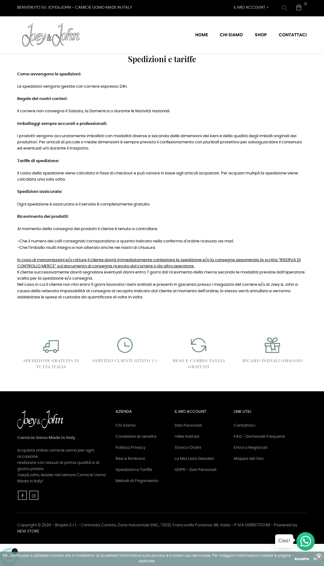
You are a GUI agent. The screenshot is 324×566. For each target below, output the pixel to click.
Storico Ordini (188, 469)
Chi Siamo (126, 447)
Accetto (301, 559)
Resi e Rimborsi (130, 480)
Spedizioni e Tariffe (134, 491)
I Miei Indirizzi (187, 458)
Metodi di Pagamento (137, 502)
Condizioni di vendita (136, 458)
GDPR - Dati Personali (195, 491)
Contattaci (244, 447)
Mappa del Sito (248, 480)
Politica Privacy (130, 469)
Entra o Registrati (250, 469)
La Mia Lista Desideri (194, 480)
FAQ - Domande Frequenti (259, 458)
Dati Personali (188, 447)
